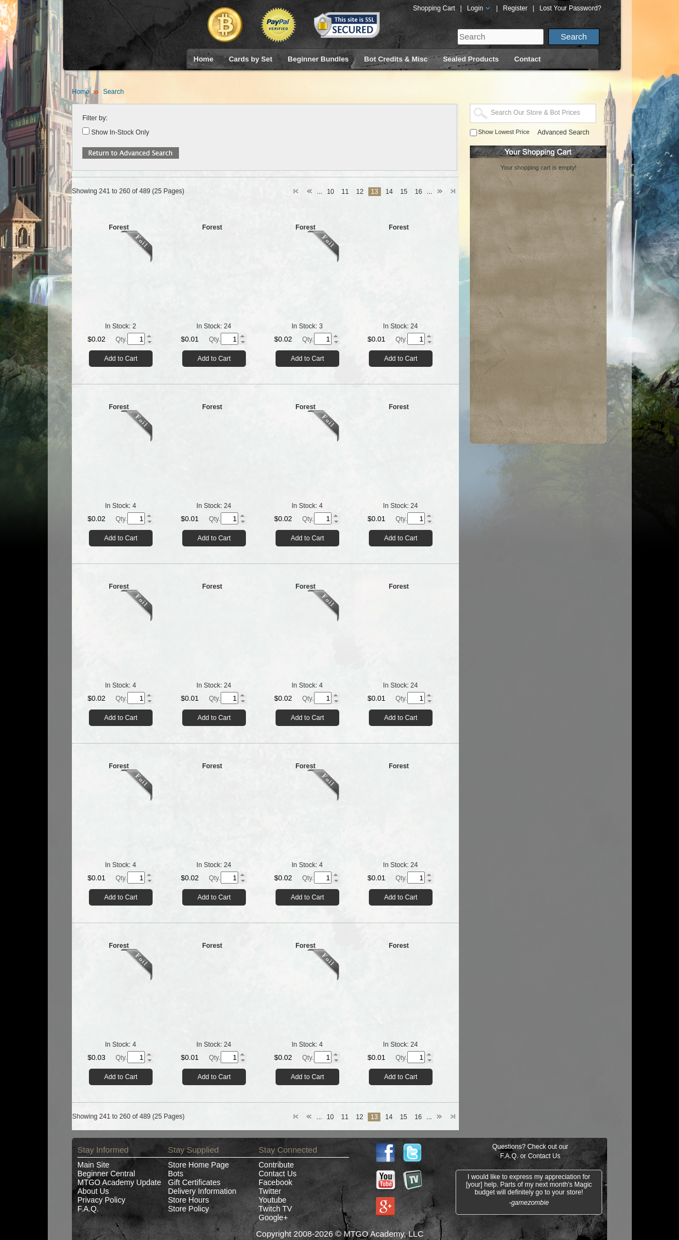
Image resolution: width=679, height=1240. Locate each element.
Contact (527, 59)
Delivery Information (202, 1191)
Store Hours (188, 1200)
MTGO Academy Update (119, 1182)
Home (204, 59)
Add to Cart (121, 358)
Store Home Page (198, 1164)
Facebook (275, 1182)
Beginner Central (106, 1173)
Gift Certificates (194, 1182)
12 (359, 192)
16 (418, 192)
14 (388, 192)
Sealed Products (471, 59)
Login (479, 8)
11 (345, 192)
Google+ (273, 1217)
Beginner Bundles (318, 59)
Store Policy (188, 1208)
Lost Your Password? (571, 8)
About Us (93, 1191)
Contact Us (277, 1173)
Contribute (276, 1164)
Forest (119, 227)
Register (515, 8)
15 (403, 192)
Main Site (93, 1164)
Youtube (273, 1200)
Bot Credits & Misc (396, 59)
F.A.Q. (88, 1208)
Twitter (270, 1191)
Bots (175, 1173)
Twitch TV (275, 1208)
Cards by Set (250, 59)
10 (330, 192)
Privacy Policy (101, 1200)
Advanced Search (563, 132)
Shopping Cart (434, 8)
